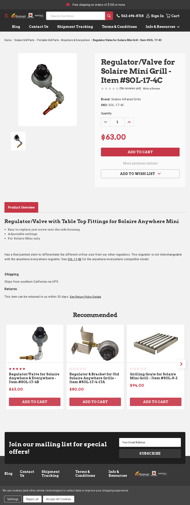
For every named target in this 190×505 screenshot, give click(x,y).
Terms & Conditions (119, 27)
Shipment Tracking (75, 27)
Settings (13, 499)
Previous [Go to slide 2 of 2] (8, 364)
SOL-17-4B (74, 259)
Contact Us (38, 27)
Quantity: (106, 113)
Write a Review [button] (151, 88)
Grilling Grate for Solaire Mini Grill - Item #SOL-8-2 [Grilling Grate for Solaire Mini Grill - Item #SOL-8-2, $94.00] (153, 376)
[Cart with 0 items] (175, 16)
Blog (16, 27)
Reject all (32, 499)
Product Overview (21, 207)
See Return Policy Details (85, 296)
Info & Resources (162, 27)
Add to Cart (34, 402)
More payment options (140, 163)
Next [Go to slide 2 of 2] (181, 364)
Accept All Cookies (58, 499)
